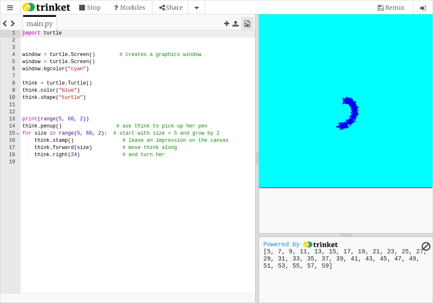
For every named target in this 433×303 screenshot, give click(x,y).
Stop (94, 8)
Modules (132, 8)
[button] (10, 7)
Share (174, 8)
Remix (394, 8)
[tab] (40, 23)
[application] (346, 101)
